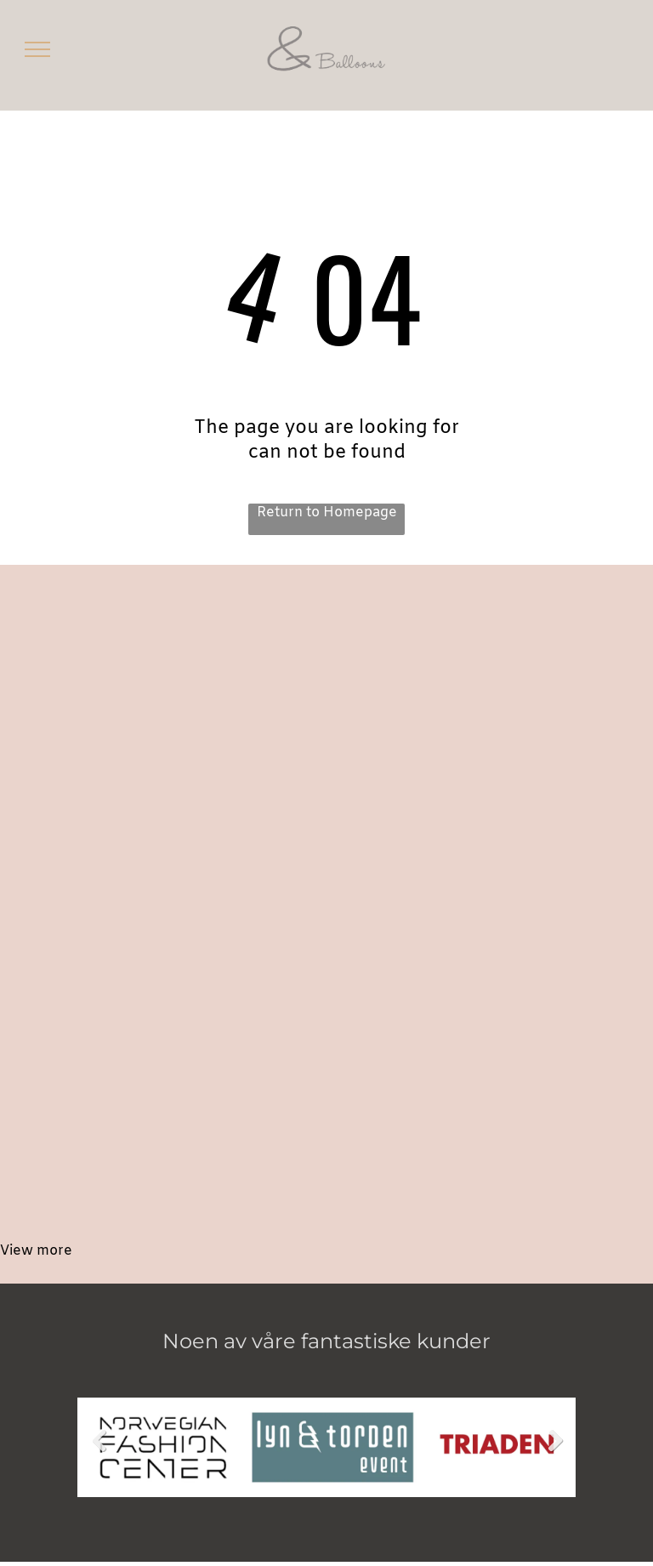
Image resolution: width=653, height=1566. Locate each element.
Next (557, 1453)
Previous (99, 1453)
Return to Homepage (327, 512)
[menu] (37, 49)
